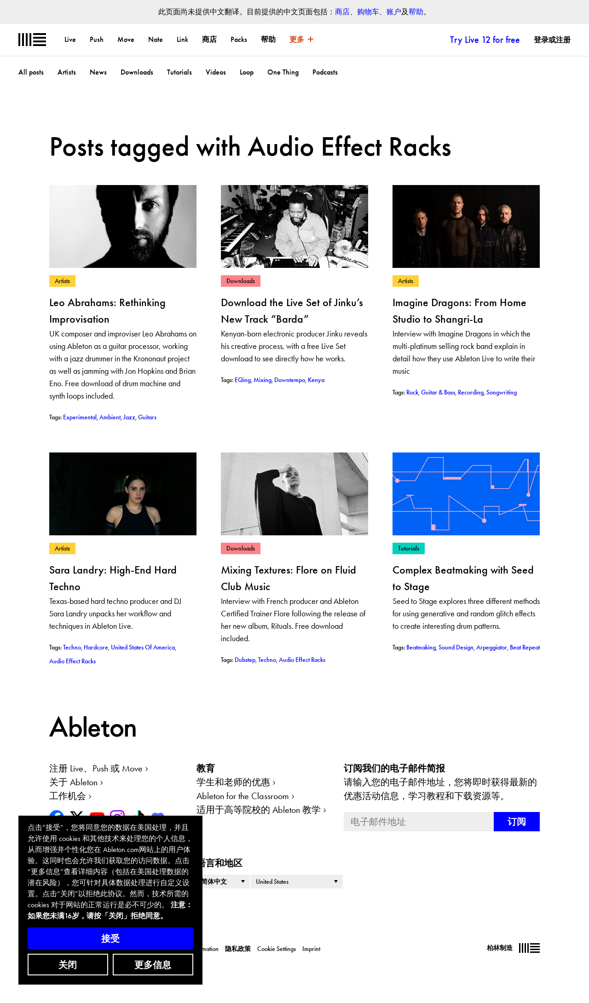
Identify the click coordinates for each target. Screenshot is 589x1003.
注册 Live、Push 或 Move (96, 768)
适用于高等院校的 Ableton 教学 (258, 810)
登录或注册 (552, 40)
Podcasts (325, 72)
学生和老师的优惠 (233, 782)
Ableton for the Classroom (242, 796)
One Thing (283, 72)
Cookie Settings (276, 949)
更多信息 (152, 965)
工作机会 (67, 796)
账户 (394, 12)
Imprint (311, 949)
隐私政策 (238, 949)
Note (155, 39)
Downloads (137, 72)
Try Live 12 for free (485, 40)
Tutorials (179, 72)
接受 (110, 939)
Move (125, 39)
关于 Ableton (73, 782)
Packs (239, 39)
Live (70, 39)
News (98, 72)
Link (182, 39)
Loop (247, 72)
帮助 (416, 12)
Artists (67, 72)
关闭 (67, 965)
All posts (31, 72)
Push (97, 39)
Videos (216, 72)
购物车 (368, 12)
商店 (342, 12)
